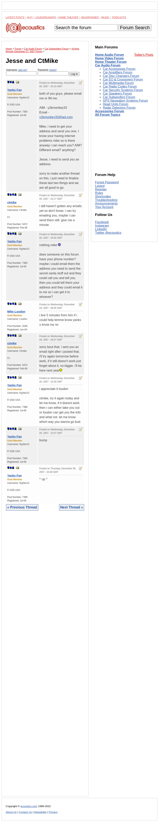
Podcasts (119, 17)
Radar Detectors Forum (119, 107)
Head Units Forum (115, 104)
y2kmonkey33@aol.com (56, 117)
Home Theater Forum (111, 61)
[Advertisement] (45, 656)
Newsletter (40, 812)
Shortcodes (103, 196)
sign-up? (22, 70)
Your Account (104, 207)
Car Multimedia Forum (118, 83)
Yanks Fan (14, 90)
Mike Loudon (16, 311)
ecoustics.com (29, 806)
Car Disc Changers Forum (121, 76)
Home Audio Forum (109, 54)
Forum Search (135, 27)
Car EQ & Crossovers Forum (123, 79)
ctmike (12, 202)
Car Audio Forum (107, 65)
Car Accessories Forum (119, 69)
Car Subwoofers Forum (119, 97)
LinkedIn (101, 229)
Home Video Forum (109, 58)
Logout (100, 186)
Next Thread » (71, 507)
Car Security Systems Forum (123, 90)
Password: (53, 72)
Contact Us (25, 812)
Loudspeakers (45, 17)
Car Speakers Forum (117, 93)
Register (101, 189)
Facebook (102, 222)
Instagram (102, 225)
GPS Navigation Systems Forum (125, 100)
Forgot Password (107, 182)
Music (105, 17)
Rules (99, 193)
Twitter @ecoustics (108, 232)
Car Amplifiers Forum (117, 72)
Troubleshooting (106, 200)
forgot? (53, 70)
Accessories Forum (109, 111)
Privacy (53, 812)
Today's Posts (143, 54)
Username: (21, 72)
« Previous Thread (22, 507)
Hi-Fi (30, 17)
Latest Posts (15, 17)
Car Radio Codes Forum (120, 86)
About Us (11, 812)
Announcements (106, 203)
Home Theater (68, 17)
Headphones (90, 17)
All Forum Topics (107, 114)
